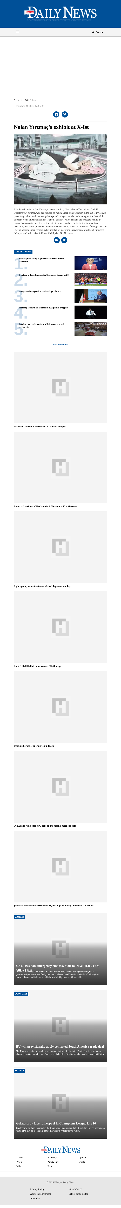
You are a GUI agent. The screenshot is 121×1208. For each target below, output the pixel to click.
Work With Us (76, 1189)
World (19, 1162)
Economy (52, 1157)
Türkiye (20, 1157)
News (16, 100)
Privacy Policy (37, 1189)
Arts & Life (30, 100)
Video (19, 1166)
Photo (50, 1166)
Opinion (82, 1157)
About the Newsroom (40, 1194)
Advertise (34, 1198)
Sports (82, 1162)
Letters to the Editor (78, 1194)
